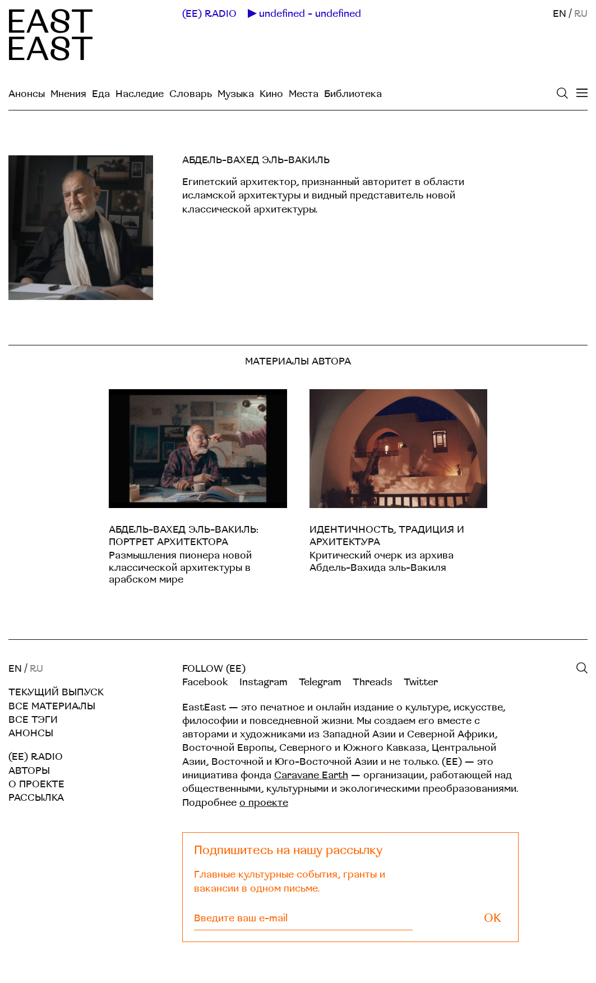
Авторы (29, 771)
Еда (101, 94)
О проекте (36, 784)
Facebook (205, 682)
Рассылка (36, 798)
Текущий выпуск (56, 692)
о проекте (263, 803)
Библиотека (353, 94)
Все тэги (33, 720)
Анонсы (26, 94)
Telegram (320, 682)
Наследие (139, 94)
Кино (271, 94)
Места (303, 94)
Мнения (68, 94)
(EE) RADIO (209, 14)
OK (492, 918)
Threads (372, 682)
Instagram (263, 682)
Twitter (421, 682)
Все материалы (51, 706)
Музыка (236, 94)
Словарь (190, 94)
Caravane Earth (311, 775)
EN (559, 14)
